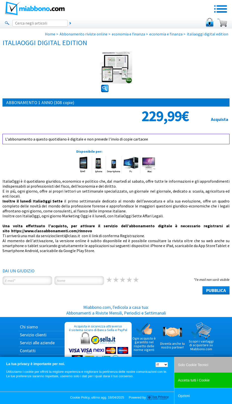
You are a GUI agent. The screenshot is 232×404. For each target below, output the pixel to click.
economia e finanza (128, 33)
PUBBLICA (216, 290)
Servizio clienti (33, 335)
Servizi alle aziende (37, 343)
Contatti (28, 350)
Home (50, 33)
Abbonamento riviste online (84, 33)
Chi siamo (29, 327)
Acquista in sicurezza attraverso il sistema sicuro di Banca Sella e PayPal (98, 347)
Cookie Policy (79, 397)
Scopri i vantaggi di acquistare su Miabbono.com (201, 336)
